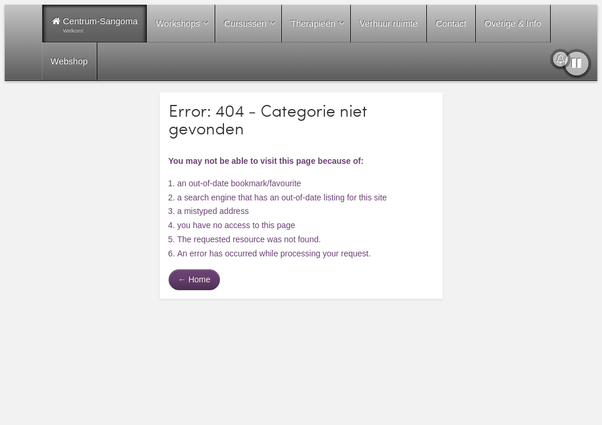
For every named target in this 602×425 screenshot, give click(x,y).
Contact (451, 23)
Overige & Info (513, 23)
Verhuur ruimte (388, 23)
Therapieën (313, 23)
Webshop (69, 61)
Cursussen (245, 23)
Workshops (178, 23)
